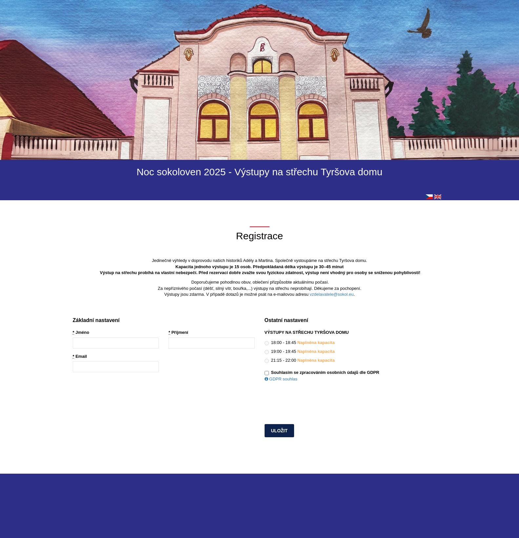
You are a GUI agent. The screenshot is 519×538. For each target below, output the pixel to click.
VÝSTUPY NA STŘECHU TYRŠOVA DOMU (307, 332)
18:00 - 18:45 (300, 342)
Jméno (81, 332)
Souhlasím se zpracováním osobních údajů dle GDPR (325, 372)
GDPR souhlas (281, 379)
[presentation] (314, 405)
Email (80, 356)
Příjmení (178, 332)
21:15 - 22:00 (300, 360)
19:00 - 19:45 (300, 351)
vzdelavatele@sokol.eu (332, 294)
